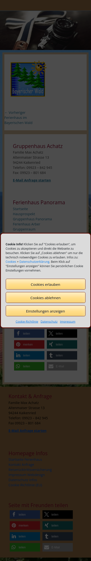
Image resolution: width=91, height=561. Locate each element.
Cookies (11, 262)
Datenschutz (49, 322)
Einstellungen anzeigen (45, 310)
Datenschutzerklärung (34, 262)
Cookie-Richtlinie (27, 322)
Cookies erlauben (45, 284)
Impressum (67, 322)
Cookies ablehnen (45, 297)
